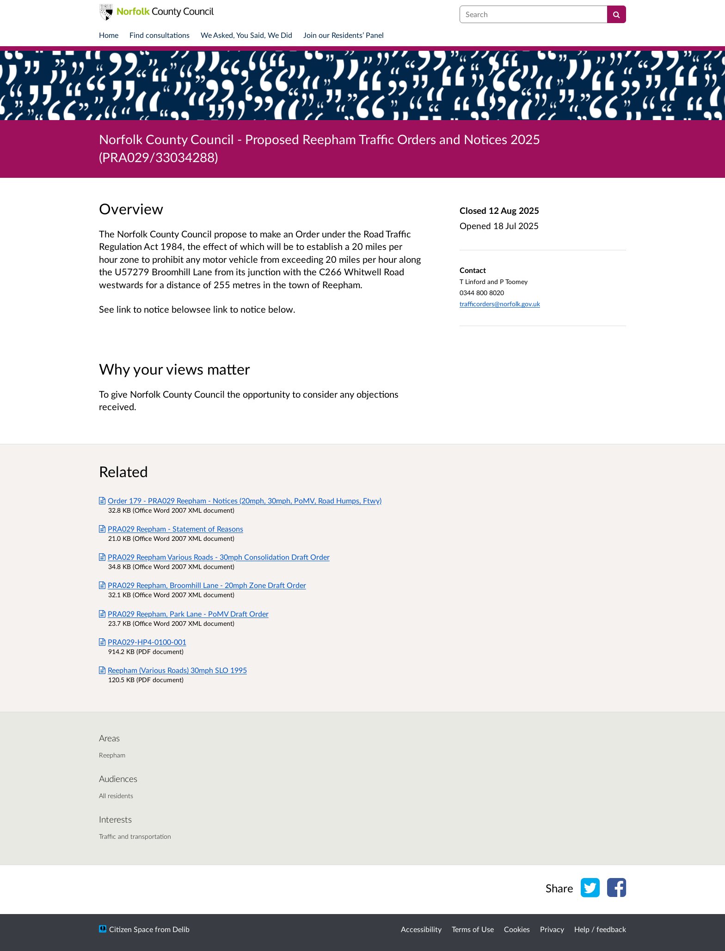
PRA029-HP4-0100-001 (142, 641)
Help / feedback (600, 929)
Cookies (517, 929)
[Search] (616, 14)
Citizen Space (131, 929)
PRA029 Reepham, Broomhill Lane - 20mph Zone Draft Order (202, 585)
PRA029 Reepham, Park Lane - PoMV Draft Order (184, 613)
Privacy (552, 929)
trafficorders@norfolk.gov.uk (500, 304)
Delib (181, 929)
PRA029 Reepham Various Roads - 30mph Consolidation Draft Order (214, 556)
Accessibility (421, 929)
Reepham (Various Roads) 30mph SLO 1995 (173, 670)
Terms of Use (473, 929)
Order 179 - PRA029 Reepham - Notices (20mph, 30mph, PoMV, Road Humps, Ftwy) (240, 500)
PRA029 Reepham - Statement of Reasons (171, 528)
